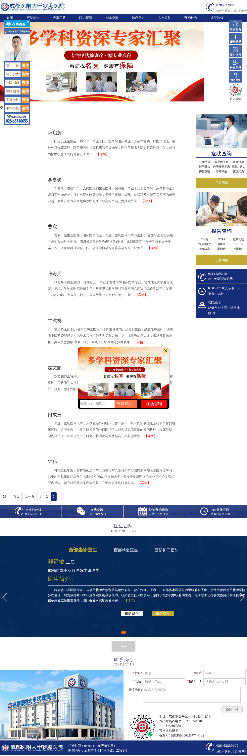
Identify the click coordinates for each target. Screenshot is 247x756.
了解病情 (221, 182)
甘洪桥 (55, 320)
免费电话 (125, 403)
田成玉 (55, 414)
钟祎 (52, 461)
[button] (115, 97)
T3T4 (221, 239)
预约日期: (194, 681)
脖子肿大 (204, 166)
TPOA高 (204, 248)
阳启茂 (55, 132)
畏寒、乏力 (238, 166)
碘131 (221, 244)
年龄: (198, 673)
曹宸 (52, 226)
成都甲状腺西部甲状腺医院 (32, 7)
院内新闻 (85, 17)
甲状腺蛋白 (205, 244)
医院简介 (33, 17)
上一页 (29, 496)
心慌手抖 (204, 162)
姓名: (137, 673)
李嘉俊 (55, 179)
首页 (10, 17)
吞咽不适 (221, 171)
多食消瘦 (238, 162)
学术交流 (112, 17)
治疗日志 (138, 17)
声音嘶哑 (204, 171)
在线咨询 (132, 613)
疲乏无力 (238, 171)
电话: (137, 681)
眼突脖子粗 (221, 162)
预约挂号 (190, 17)
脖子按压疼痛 (221, 166)
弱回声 (221, 248)
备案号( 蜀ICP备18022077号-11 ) (181, 735)
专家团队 (59, 17)
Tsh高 (204, 239)
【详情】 (102, 154)
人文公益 (164, 17)
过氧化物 (238, 239)
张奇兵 (55, 273)
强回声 (238, 248)
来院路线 (217, 17)
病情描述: (135, 689)
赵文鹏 (55, 367)
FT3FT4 (238, 244)
